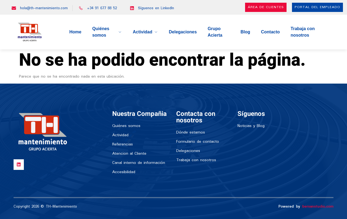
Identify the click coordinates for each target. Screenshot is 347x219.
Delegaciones (183, 32)
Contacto (270, 32)
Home (75, 32)
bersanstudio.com (317, 207)
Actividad (145, 32)
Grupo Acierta (215, 31)
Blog (245, 32)
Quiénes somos (107, 31)
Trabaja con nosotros (303, 31)
